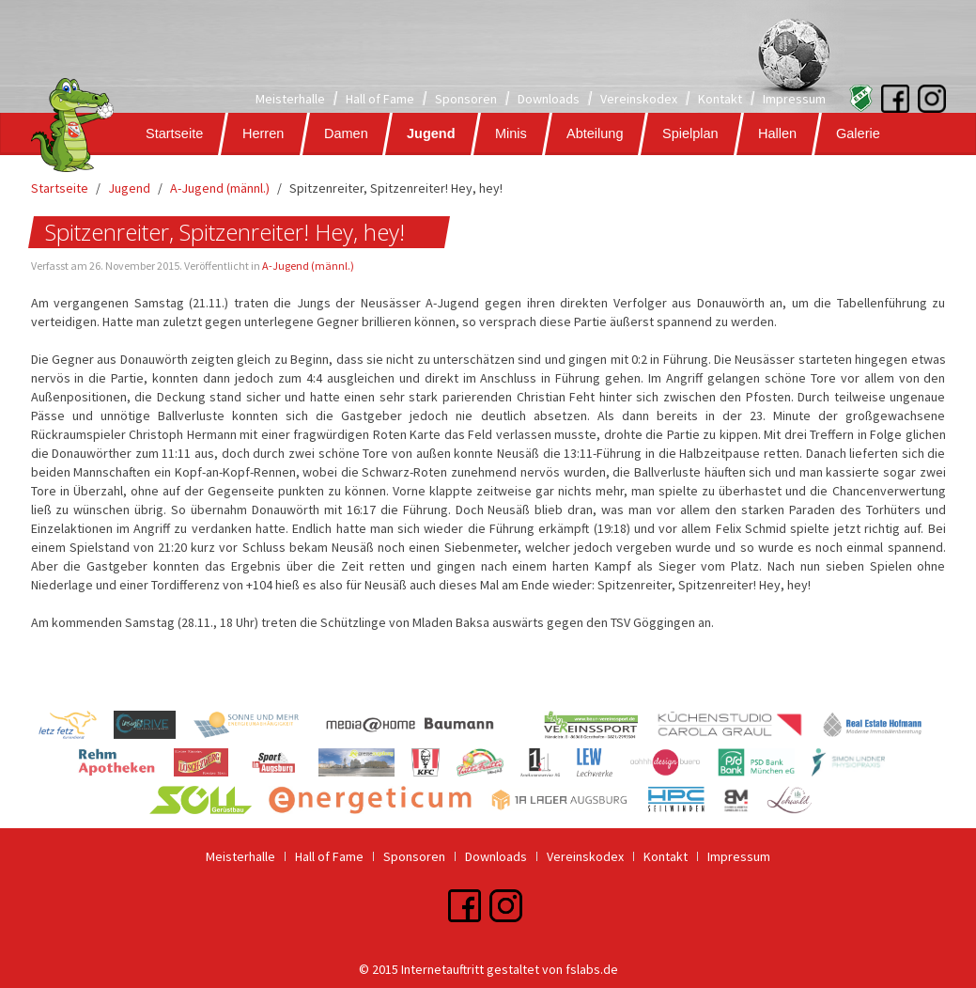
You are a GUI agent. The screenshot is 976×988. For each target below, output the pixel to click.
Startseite (174, 133)
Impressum (794, 98)
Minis (510, 133)
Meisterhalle (290, 98)
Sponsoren (466, 98)
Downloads (549, 98)
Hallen (776, 133)
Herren (263, 133)
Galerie (857, 133)
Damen (345, 133)
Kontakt (720, 98)
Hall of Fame (380, 98)
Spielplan (690, 133)
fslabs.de (591, 969)
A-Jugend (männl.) (220, 188)
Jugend (431, 133)
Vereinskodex (638, 98)
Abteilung (593, 133)
